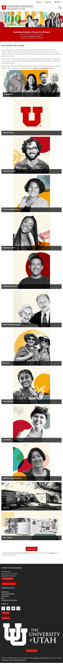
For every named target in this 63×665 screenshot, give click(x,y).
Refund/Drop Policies (8, 594)
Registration (5, 592)
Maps (3, 598)
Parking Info (5, 596)
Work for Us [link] (31, 549)
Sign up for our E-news (9, 584)
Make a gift (6, 613)
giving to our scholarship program (43, 68)
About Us (39, 2)
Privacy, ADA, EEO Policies (9, 600)
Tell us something (7, 578)
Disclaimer (5, 660)
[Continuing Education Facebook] (3, 608)
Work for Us (6, 618)
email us (51, 553)
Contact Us (48, 2)
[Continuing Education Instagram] (18, 608)
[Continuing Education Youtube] (13, 608)
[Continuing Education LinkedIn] (8, 608)
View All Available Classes (31, 36)
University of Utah (31, 650)
